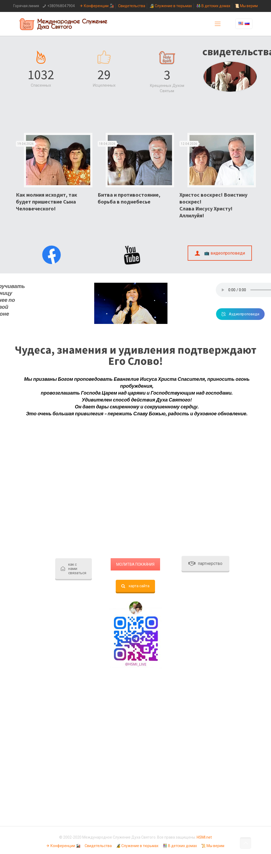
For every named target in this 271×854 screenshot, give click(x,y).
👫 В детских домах (213, 6)
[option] (54, 174)
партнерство (205, 231)
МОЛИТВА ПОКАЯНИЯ (135, 564)
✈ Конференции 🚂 (97, 6)
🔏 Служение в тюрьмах (170, 6)
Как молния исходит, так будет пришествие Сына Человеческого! (46, 201)
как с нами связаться (73, 568)
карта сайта (135, 586)
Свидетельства (131, 6)
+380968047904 (61, 6)
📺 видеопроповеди (220, 253)
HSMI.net (204, 837)
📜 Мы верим (246, 6)
